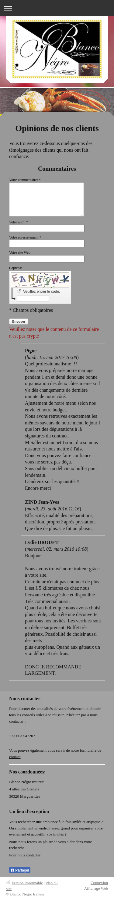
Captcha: (27, 268)
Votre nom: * (18, 222)
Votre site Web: (20, 252)
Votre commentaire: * (25, 180)
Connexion (99, 882)
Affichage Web (96, 888)
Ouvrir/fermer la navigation (57, 8)
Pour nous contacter (24, 855)
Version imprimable (24, 883)
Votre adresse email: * (40, 237)
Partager (19, 870)
